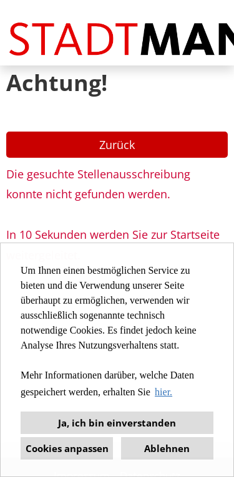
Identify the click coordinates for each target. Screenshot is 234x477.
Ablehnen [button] (167, 448)
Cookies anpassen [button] (67, 448)
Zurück (117, 144)
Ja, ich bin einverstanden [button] (117, 423)
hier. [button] (163, 392)
